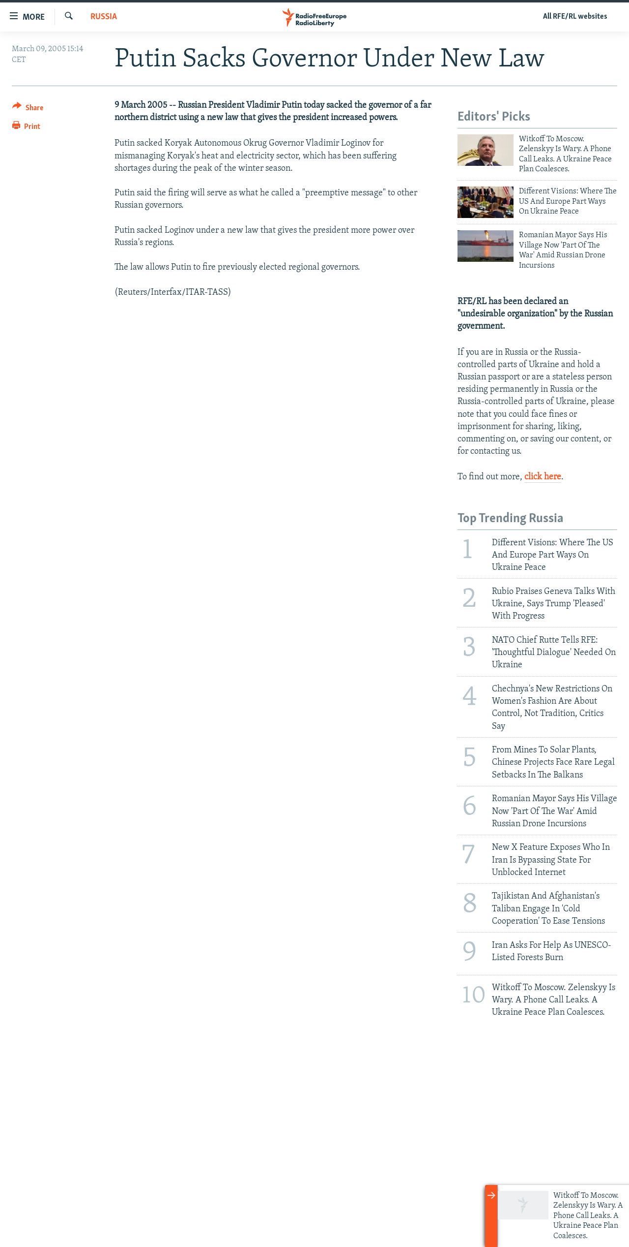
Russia (103, 17)
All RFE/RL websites (575, 17)
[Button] (27, 109)
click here (542, 477)
